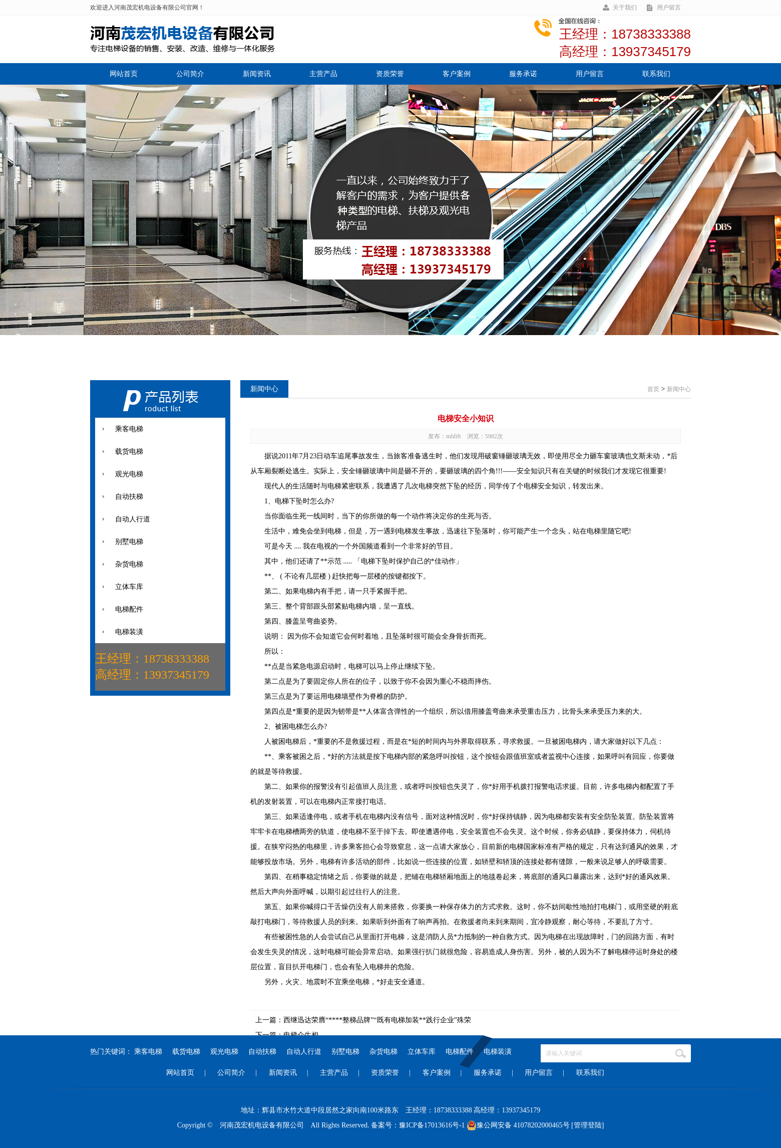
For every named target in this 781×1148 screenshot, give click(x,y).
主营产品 (323, 74)
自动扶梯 (262, 1051)
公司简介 (190, 74)
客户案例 (457, 74)
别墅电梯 (345, 1051)
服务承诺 (523, 74)
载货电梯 (186, 1051)
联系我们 (656, 74)
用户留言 (669, 7)
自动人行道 (303, 1051)
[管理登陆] (587, 1125)
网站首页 (124, 74)
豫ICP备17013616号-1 (432, 1125)
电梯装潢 (498, 1051)
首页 (653, 389)
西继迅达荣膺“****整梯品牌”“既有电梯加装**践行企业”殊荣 (377, 1020)
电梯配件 (460, 1051)
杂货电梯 (383, 1051)
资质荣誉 (390, 74)
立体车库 (422, 1051)
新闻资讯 (257, 74)
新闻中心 (679, 389)
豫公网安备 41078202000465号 (518, 1125)
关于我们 (625, 7)
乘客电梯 (148, 1051)
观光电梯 (224, 1051)
